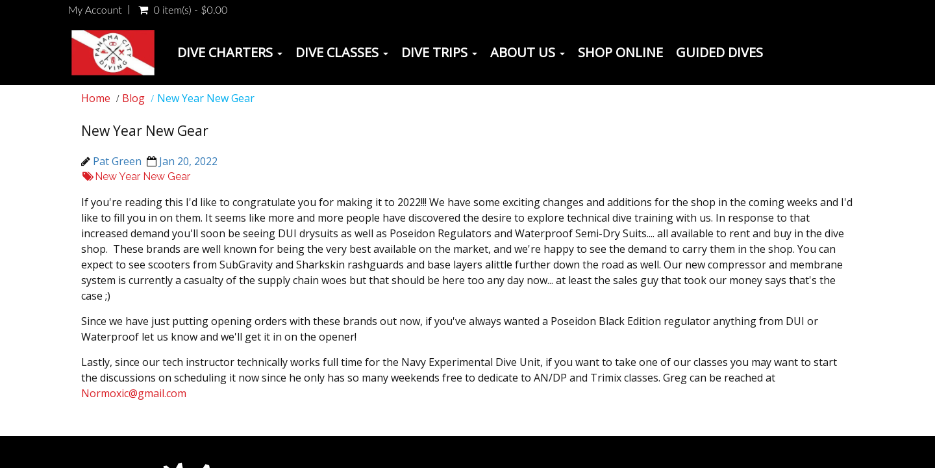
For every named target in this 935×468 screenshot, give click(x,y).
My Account (95, 9)
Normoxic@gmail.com (133, 393)
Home (95, 98)
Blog (133, 98)
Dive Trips (439, 52)
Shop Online (620, 52)
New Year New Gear (135, 176)
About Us (527, 52)
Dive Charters (229, 52)
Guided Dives (719, 52)
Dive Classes (341, 52)
